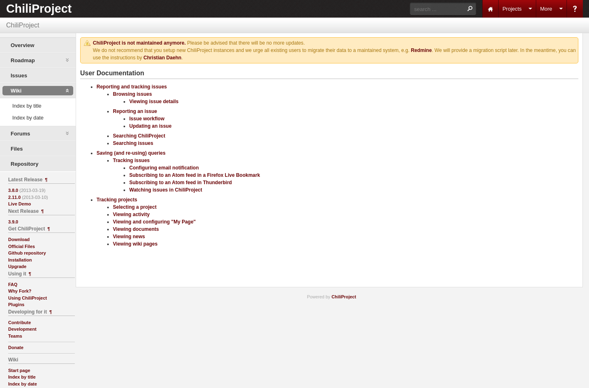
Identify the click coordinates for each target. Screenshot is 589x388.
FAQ (13, 284)
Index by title (26, 106)
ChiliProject (39, 8)
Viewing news (129, 236)
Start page (19, 370)
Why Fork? (19, 291)
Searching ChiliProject (139, 136)
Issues (19, 75)
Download (19, 239)
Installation (20, 259)
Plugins (16, 304)
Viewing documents (136, 229)
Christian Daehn (163, 58)
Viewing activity (131, 214)
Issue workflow (146, 119)
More (546, 9)
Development (22, 329)
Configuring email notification (164, 168)
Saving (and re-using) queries (131, 153)
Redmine (421, 50)
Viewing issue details (154, 101)
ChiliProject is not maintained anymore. (139, 43)
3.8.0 (13, 190)
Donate (15, 347)
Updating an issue (150, 126)
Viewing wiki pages (135, 244)
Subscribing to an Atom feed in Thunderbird (180, 182)
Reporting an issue (135, 111)
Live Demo (19, 203)
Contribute (19, 322)
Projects (512, 9)
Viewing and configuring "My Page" (154, 222)
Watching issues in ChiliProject (165, 190)
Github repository (27, 252)
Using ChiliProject (27, 298)
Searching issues (133, 143)
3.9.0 (13, 221)
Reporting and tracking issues (132, 87)
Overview (22, 45)
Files (17, 149)
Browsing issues (132, 94)
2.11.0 (14, 197)
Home (490, 9)
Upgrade (17, 266)
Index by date (27, 118)
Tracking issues (131, 160)
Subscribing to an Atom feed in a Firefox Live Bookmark (194, 175)
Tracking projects (117, 200)
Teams (15, 336)
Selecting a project (135, 207)
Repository (24, 164)
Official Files (21, 246)
